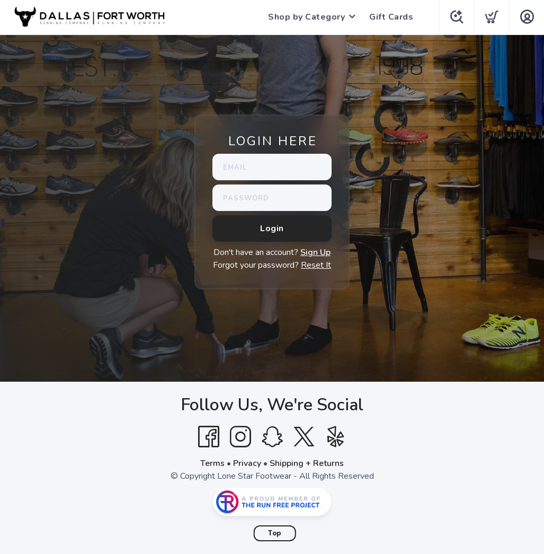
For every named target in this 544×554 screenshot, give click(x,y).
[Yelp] (336, 437)
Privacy (247, 463)
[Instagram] (240, 437)
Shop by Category (305, 17)
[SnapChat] (272, 437)
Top (274, 533)
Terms (212, 463)
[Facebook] (209, 437)
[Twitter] (304, 437)
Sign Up (315, 252)
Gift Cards (390, 17)
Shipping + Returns (307, 463)
